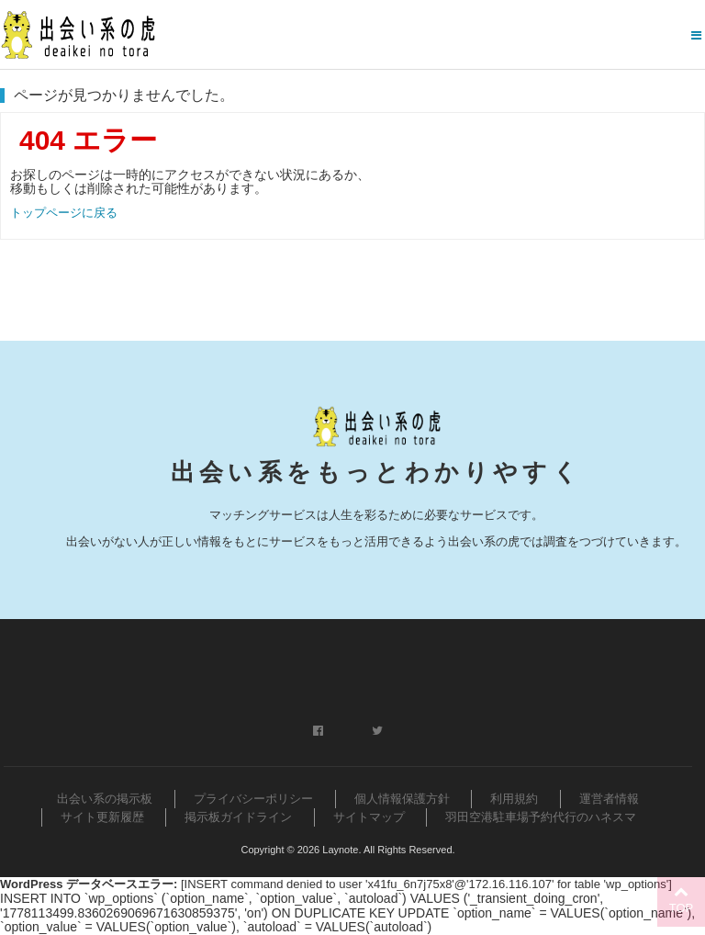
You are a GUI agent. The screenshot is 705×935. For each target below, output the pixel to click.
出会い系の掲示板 (104, 798)
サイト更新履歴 (102, 817)
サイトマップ (369, 817)
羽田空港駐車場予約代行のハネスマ (540, 817)
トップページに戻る (64, 213)
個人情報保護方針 (402, 798)
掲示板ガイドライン (238, 817)
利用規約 (514, 798)
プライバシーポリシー (253, 798)
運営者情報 (609, 798)
